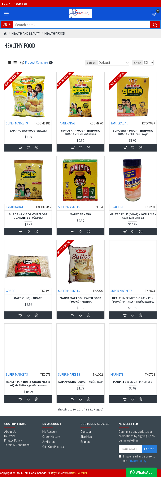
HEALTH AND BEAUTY (26, 33)
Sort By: (91, 62)
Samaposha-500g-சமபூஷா (28, 131)
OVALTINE (117, 207)
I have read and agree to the (137, 459)
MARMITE (116, 375)
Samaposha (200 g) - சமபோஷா (80, 382)
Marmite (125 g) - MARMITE (132, 382)
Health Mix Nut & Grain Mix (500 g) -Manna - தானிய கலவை (133, 300)
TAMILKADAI (66, 123)
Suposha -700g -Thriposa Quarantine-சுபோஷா (80, 132)
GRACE (10, 291)
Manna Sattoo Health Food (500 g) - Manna (80, 300)
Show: (137, 62)
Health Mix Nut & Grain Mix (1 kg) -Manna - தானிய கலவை (28, 383)
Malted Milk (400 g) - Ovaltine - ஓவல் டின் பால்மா (132, 216)
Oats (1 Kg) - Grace (28, 298)
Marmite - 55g (80, 214)
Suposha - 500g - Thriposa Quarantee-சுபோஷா (133, 132)
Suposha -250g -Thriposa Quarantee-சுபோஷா (28, 216)
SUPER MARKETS (17, 123)
